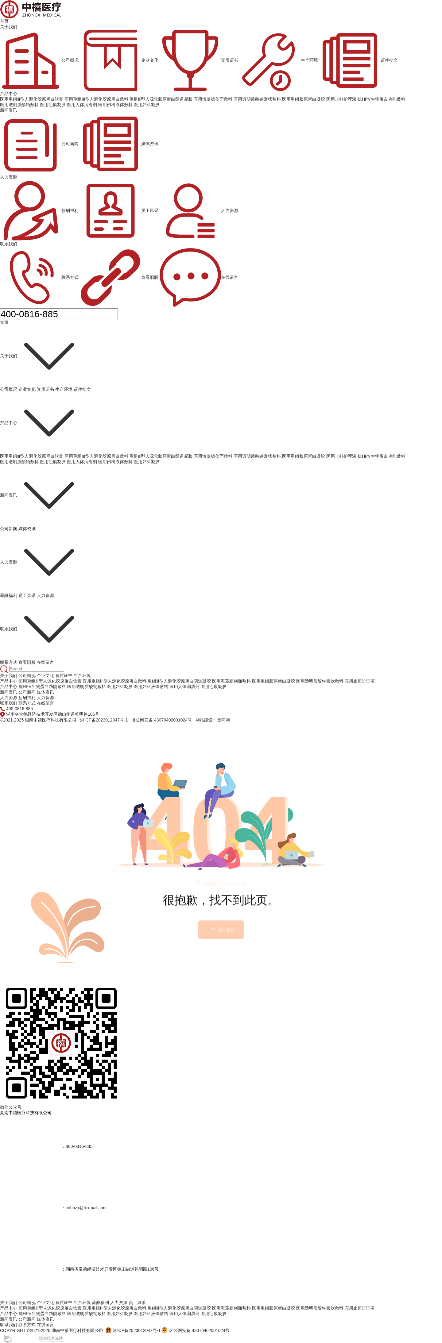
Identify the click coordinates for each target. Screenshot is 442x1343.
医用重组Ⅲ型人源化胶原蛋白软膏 (31, 456)
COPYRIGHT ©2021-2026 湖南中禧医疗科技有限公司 (51, 1330)
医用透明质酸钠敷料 (19, 461)
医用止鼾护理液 (341, 456)
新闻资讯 (8, 110)
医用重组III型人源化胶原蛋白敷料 (96, 456)
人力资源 (8, 177)
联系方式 (39, 277)
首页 (4, 21)
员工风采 (119, 210)
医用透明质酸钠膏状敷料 (257, 456)
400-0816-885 (19, 708)
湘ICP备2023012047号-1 (104, 720)
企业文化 (119, 60)
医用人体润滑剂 (82, 461)
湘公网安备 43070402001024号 (161, 720)
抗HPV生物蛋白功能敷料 (381, 456)
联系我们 (8, 243)
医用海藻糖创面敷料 (213, 456)
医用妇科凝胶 (147, 461)
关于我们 (8, 26)
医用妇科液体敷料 (115, 461)
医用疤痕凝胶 (53, 461)
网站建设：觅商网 (213, 720)
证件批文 (358, 60)
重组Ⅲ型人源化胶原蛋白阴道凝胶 (160, 456)
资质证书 (199, 60)
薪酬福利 (39, 210)
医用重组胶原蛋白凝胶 (303, 456)
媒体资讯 (119, 144)
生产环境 (278, 60)
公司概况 (39, 60)
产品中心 (8, 93)
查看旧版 (119, 277)
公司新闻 (39, 144)
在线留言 (199, 277)
